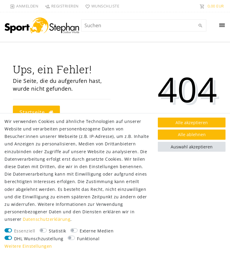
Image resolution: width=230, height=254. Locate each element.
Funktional (88, 238)
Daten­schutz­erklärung (46, 219)
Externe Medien (97, 231)
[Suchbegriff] (143, 25)
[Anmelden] (24, 6)
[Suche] (200, 26)
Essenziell (24, 231)
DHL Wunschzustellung (38, 238)
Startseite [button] (36, 112)
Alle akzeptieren (191, 122)
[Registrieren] (61, 6)
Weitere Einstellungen (28, 246)
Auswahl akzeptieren (192, 147)
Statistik (57, 231)
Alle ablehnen (192, 134)
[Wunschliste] (101, 6)
